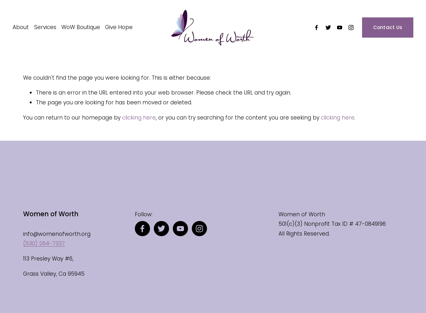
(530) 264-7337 (44, 243)
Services (45, 27)
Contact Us (388, 27)
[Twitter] (328, 27)
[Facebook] (316, 27)
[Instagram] (351, 27)
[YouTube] (339, 27)
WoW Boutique (80, 27)
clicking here (139, 117)
